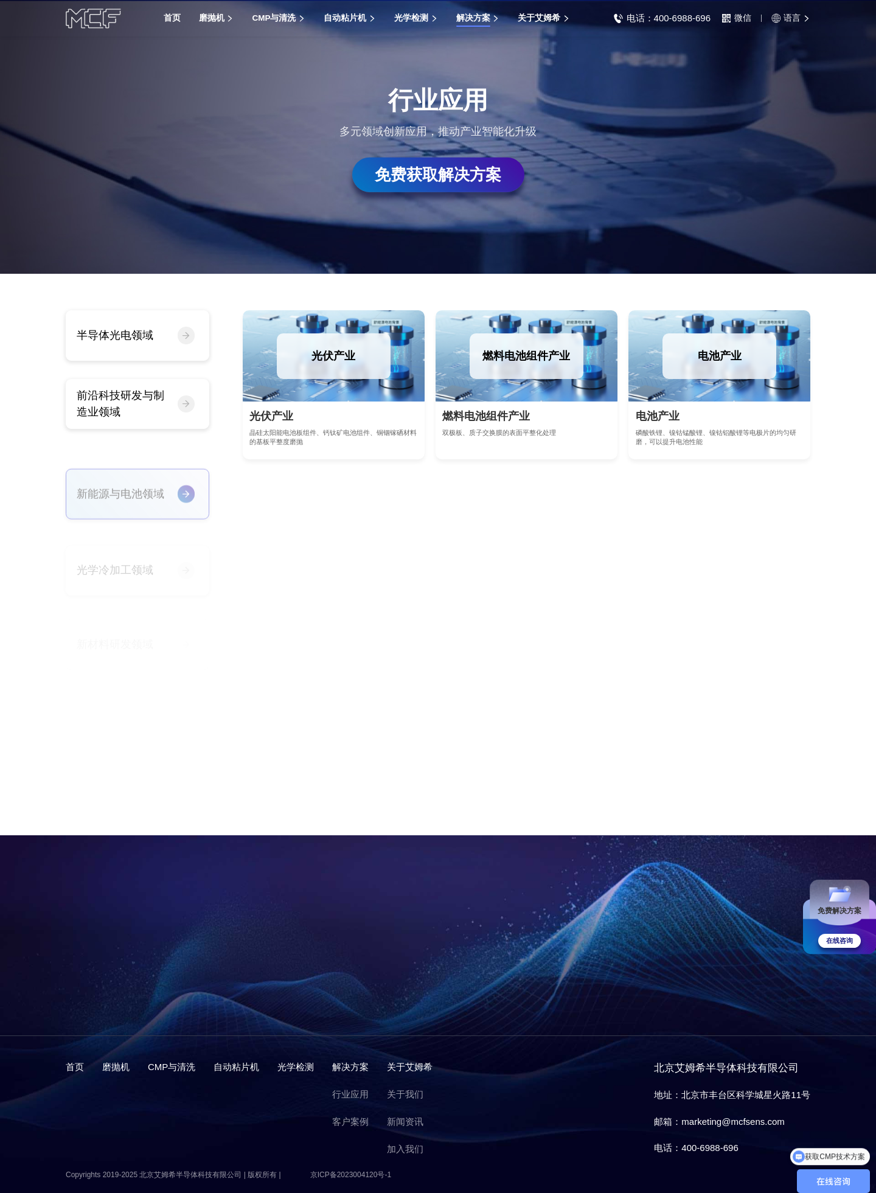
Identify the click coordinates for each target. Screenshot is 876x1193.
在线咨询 (839, 940)
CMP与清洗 (171, 1067)
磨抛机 (116, 1067)
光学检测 (295, 1067)
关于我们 (405, 1094)
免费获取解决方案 (438, 174)
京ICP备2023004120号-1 (350, 1174)
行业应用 (350, 1094)
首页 (75, 1067)
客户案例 (350, 1121)
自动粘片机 (236, 1067)
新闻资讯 (405, 1121)
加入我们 (405, 1149)
